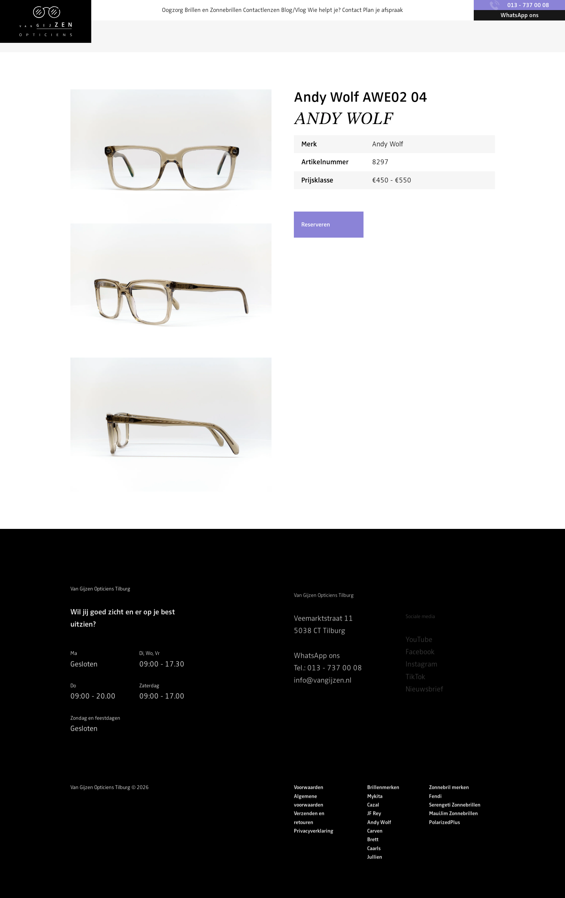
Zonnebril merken (449, 803)
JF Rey (374, 829)
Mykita (375, 811)
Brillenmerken (383, 803)
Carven (375, 846)
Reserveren (315, 224)
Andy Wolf (379, 837)
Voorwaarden (308, 803)
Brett (372, 855)
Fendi (435, 811)
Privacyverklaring (313, 846)
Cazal (373, 820)
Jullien (374, 872)
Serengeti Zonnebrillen (454, 820)
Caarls (374, 863)
